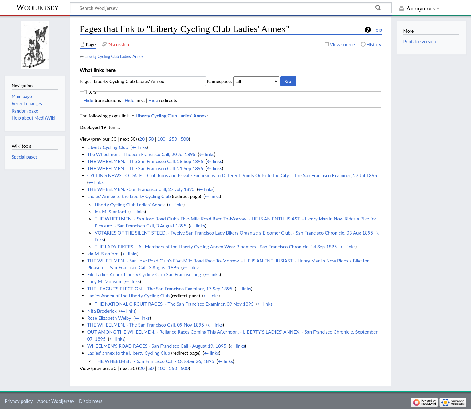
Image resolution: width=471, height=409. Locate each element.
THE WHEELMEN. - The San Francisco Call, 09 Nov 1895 (145, 324)
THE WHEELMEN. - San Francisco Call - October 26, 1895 (154, 361)
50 (151, 139)
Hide (88, 100)
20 (142, 139)
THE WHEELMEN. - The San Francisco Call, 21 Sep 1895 (145, 168)
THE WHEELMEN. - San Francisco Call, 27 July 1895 (141, 189)
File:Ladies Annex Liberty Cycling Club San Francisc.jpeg (144, 274)
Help (377, 29)
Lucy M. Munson (104, 281)
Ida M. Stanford (110, 211)
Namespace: (219, 81)
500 (185, 139)
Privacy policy (19, 401)
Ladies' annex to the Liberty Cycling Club (128, 353)
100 (161, 139)
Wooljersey (37, 7)
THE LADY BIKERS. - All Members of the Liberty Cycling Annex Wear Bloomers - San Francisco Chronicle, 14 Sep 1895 (216, 246)
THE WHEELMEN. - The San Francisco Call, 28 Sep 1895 (145, 161)
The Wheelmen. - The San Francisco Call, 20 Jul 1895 (141, 154)
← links (139, 147)
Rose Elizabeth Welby (109, 318)
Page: (85, 81)
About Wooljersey (55, 401)
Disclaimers (90, 401)
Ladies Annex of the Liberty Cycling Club (128, 295)
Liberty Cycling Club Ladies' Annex (113, 56)
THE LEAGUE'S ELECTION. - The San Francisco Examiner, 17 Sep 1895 (160, 288)
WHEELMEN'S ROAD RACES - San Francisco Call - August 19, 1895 (156, 346)
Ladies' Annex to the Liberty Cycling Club (129, 196)
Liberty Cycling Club (107, 147)
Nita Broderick (102, 311)
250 (173, 139)
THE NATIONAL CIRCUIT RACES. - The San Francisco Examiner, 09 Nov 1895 (174, 304)
